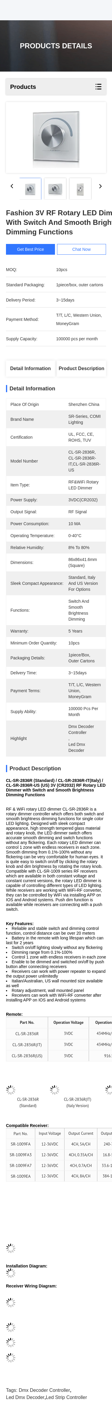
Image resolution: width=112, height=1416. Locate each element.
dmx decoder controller (44, 1390)
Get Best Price (32, 249)
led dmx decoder (25, 1397)
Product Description (81, 368)
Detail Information (30, 368)
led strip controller (66, 1397)
